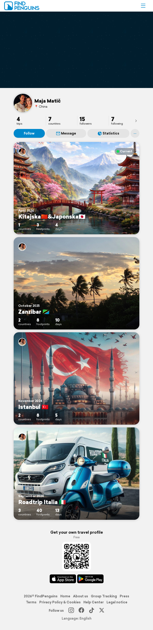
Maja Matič (47, 100)
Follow (29, 133)
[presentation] (136, 120)
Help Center (93, 602)
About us (80, 596)
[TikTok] (91, 610)
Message (66, 133)
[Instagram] (71, 610)
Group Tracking (104, 596)
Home (65, 596)
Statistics (108, 133)
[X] (101, 610)
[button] (143, 6)
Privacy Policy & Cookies (60, 602)
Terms (31, 602)
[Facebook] (81, 610)
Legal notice (117, 602)
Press (124, 596)
